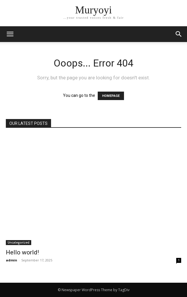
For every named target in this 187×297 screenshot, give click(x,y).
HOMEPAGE (111, 96)
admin (11, 260)
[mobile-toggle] (10, 34)
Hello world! (22, 252)
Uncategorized (18, 242)
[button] (179, 34)
